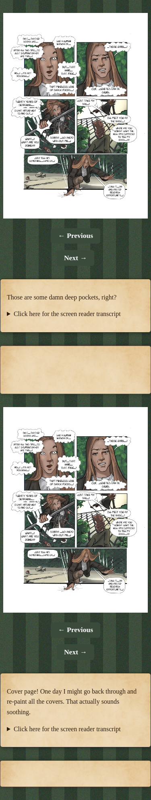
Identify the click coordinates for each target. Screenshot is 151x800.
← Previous (75, 235)
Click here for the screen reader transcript (67, 313)
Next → (75, 258)
